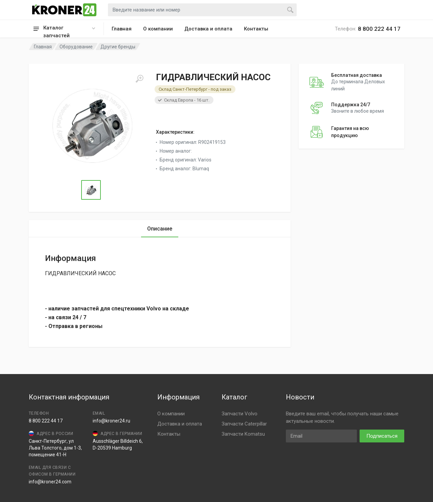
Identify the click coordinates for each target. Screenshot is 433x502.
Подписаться (381, 436)
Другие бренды (117, 46)
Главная (122, 29)
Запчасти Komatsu (243, 434)
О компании (158, 29)
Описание (159, 228)
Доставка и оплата (208, 29)
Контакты (256, 29)
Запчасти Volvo (239, 414)
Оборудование (76, 46)
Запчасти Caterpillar (244, 424)
